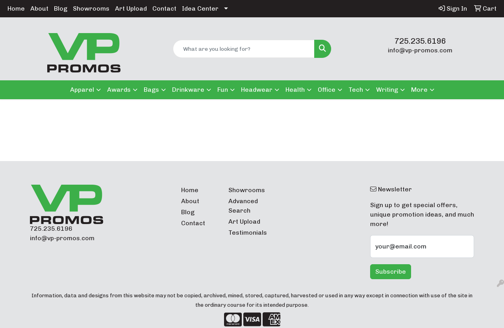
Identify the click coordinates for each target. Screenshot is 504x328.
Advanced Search (243, 205)
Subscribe (390, 271)
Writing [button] (387, 89)
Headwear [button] (256, 89)
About (39, 8)
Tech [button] (355, 89)
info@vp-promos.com (420, 50)
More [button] (419, 89)
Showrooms (91, 8)
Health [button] (295, 89)
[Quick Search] (244, 49)
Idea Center (200, 8)
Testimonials (247, 232)
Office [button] (326, 89)
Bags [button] (151, 89)
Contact (164, 8)
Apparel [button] (82, 89)
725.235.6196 (420, 41)
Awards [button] (119, 89)
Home (16, 8)
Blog (60, 8)
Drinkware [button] (188, 89)
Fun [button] (222, 89)
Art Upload (131, 8)
